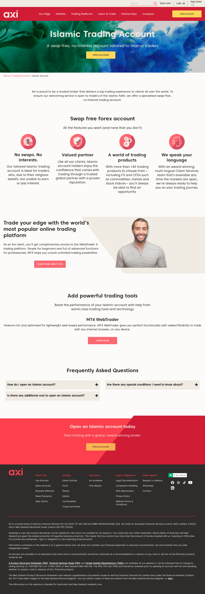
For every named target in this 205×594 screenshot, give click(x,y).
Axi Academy (95, 480)
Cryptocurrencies (71, 506)
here (170, 578)
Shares (65, 491)
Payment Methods (45, 491)
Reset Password (44, 496)
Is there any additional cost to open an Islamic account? (52, 395)
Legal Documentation (127, 480)
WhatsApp (148, 485)
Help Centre (42, 501)
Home (6, 76)
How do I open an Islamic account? (52, 384)
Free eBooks (95, 485)
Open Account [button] (101, 55)
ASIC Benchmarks (125, 491)
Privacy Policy (123, 496)
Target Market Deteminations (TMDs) (105, 563)
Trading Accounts (21, 76)
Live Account (42, 480)
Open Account (187, 14)
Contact (147, 491)
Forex (65, 485)
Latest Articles (69, 480)
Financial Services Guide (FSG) (64, 563)
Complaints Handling (126, 485)
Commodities (69, 501)
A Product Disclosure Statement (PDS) (28, 563)
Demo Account (43, 485)
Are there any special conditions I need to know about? (152, 384)
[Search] (143, 3)
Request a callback (152, 480)
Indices (65, 496)
